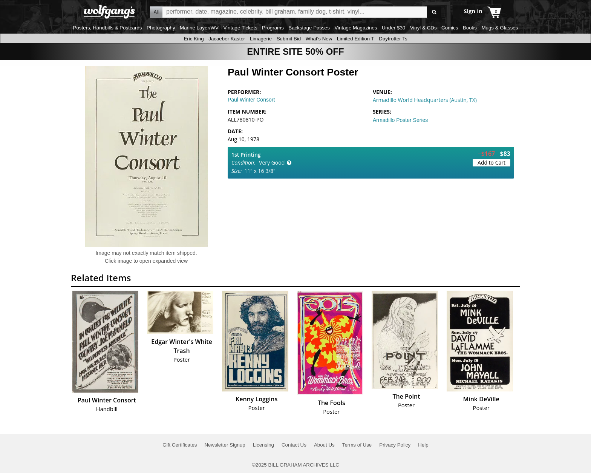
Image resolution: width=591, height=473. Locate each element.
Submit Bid (289, 39)
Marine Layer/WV (199, 28)
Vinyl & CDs (423, 28)
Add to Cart (491, 162)
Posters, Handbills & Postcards (107, 28)
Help (423, 445)
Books (470, 28)
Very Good (272, 162)
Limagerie (261, 39)
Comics (449, 28)
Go (434, 12)
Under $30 (393, 28)
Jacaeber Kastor (226, 39)
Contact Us (294, 445)
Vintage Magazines (355, 28)
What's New (319, 39)
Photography (161, 28)
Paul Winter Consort (251, 100)
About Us (324, 445)
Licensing (263, 445)
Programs (273, 28)
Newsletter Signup (224, 445)
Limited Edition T (355, 39)
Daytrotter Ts (393, 39)
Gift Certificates (179, 445)
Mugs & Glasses (499, 28)
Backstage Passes (309, 28)
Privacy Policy (394, 445)
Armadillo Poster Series (400, 120)
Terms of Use (357, 445)
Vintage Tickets (240, 28)
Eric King (194, 39)
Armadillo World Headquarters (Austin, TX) (425, 99)
